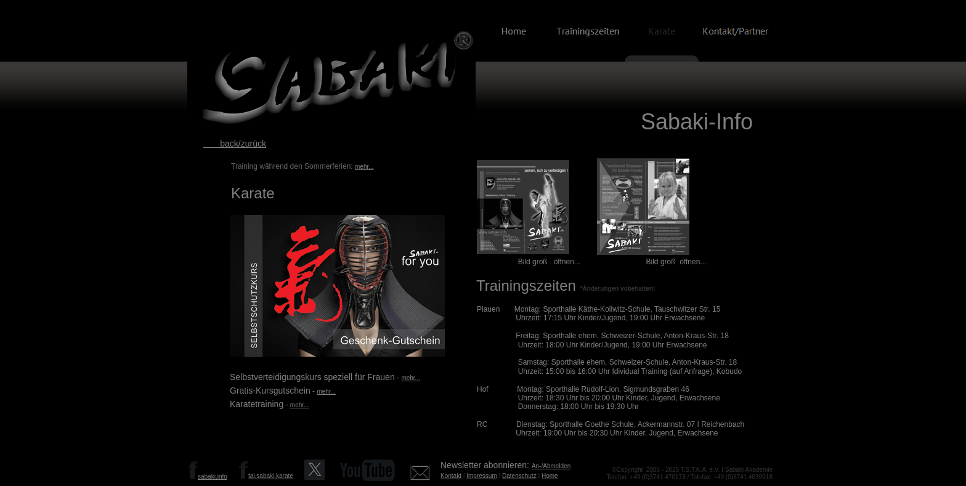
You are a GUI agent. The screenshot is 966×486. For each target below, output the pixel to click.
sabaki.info (212, 476)
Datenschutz (519, 475)
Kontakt (450, 475)
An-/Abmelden (551, 466)
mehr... (364, 166)
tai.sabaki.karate (270, 475)
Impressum (481, 475)
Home (550, 475)
